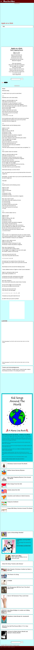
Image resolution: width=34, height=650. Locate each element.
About (1, 647)
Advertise (9, 647)
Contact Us (5, 647)
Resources (13, 647)
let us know (7, 341)
